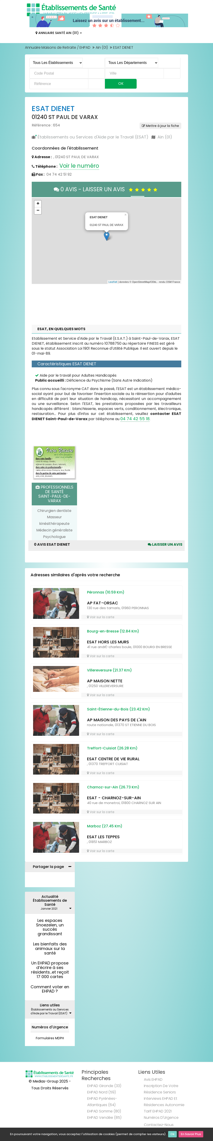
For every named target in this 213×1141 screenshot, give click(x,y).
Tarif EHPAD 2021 (158, 1111)
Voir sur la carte (100, 617)
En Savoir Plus (191, 1134)
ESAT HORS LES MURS (108, 642)
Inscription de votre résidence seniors (161, 1089)
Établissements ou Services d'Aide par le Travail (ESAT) (93, 137)
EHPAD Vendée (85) (104, 1117)
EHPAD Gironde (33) (104, 1085)
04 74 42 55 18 (135, 419)
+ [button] (37, 204)
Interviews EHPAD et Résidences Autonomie (164, 1101)
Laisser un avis (165, 544)
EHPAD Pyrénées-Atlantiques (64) (102, 1101)
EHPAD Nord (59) (101, 1092)
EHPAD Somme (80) (104, 1111)
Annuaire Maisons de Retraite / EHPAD (57, 47)
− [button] (37, 210)
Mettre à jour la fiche (160, 126)
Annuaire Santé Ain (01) (59, 33)
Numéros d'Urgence (50, 1027)
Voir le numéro (79, 166)
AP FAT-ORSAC (102, 603)
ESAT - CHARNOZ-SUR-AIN (114, 798)
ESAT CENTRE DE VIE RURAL (113, 759)
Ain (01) (102, 47)
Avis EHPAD (153, 1079)
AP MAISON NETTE (104, 681)
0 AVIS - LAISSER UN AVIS (107, 189)
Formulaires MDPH (50, 1038)
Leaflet (113, 282)
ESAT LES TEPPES (103, 837)
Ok (172, 1134)
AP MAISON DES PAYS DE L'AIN (116, 720)
